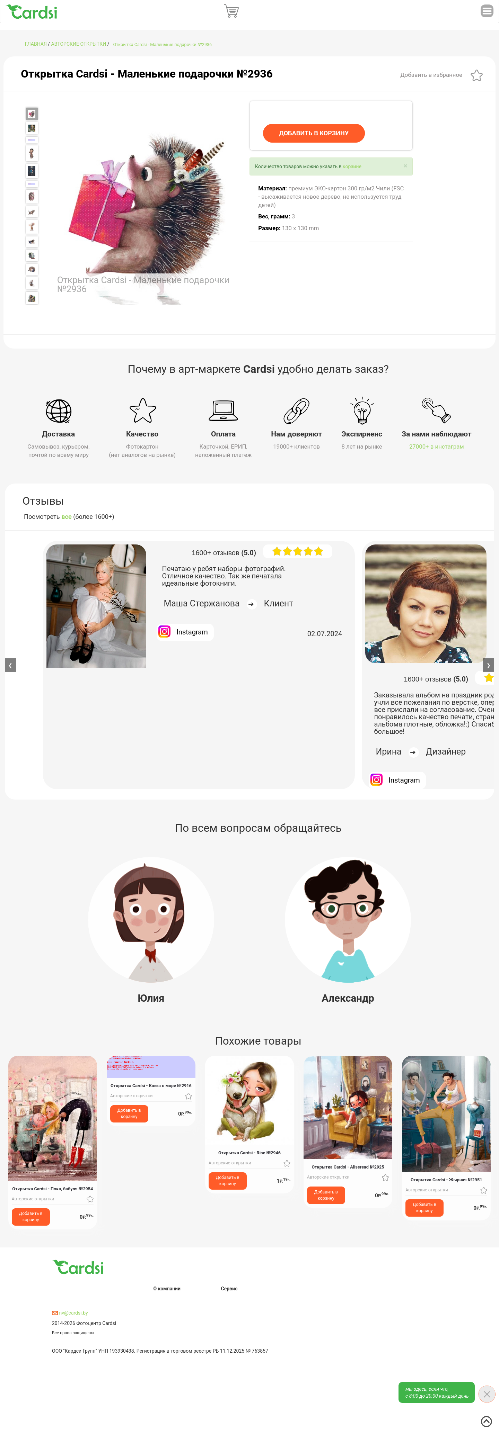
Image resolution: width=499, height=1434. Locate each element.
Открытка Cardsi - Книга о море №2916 (151, 1085)
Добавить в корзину (31, 1216)
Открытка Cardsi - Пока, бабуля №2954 (52, 1188)
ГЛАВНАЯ (36, 44)
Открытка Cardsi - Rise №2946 (249, 1152)
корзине (352, 166)
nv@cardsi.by (70, 1312)
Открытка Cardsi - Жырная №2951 (446, 1179)
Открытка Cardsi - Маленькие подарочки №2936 (162, 44)
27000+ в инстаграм (436, 446)
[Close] (406, 166)
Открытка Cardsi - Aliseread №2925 (348, 1167)
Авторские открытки (78, 44)
